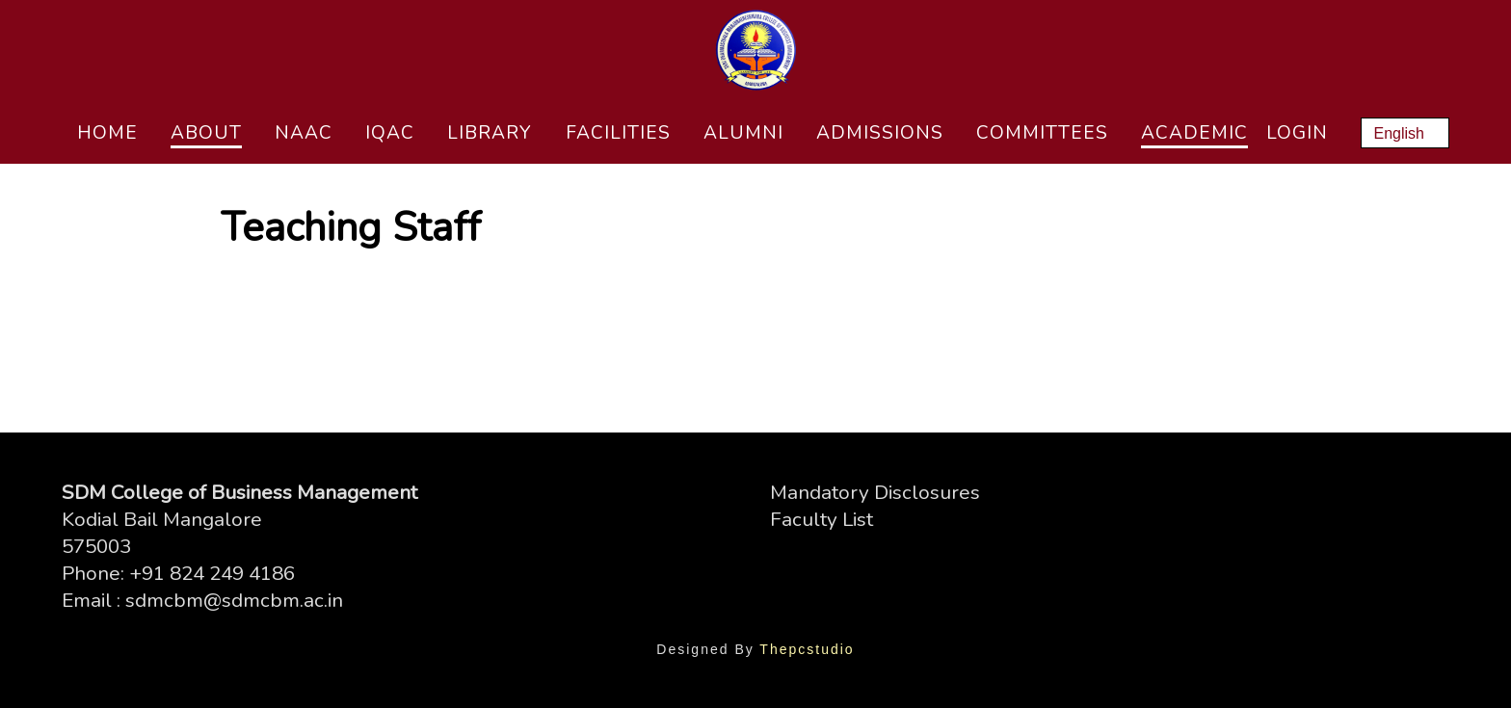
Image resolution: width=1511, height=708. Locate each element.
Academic (1194, 132)
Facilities (618, 132)
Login (1297, 132)
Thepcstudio (806, 649)
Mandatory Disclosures (875, 492)
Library (489, 132)
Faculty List (821, 519)
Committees (1042, 132)
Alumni (743, 132)
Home (107, 132)
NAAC (303, 132)
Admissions (879, 132)
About (206, 132)
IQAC (389, 132)
